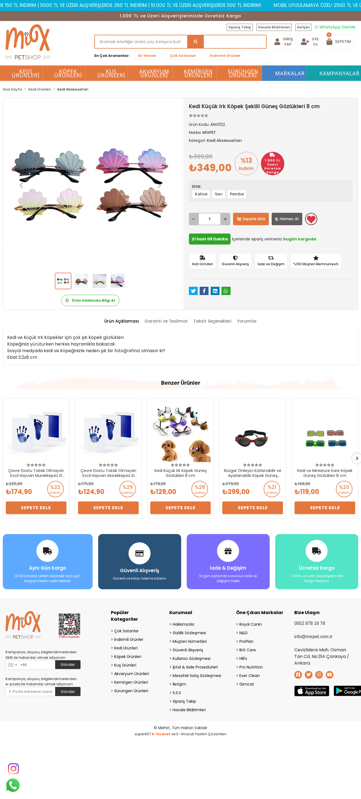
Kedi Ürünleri (126, 647)
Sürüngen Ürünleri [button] (243, 73)
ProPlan (246, 641)
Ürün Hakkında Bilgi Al (90, 300)
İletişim (303, 27)
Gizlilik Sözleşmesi (189, 632)
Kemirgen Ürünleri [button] (198, 73)
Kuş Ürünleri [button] (111, 73)
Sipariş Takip (239, 27)
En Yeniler (147, 55)
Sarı (219, 194)
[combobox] (12, 664)
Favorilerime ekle (311, 219)
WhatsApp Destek (335, 27)
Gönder (68, 664)
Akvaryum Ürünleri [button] (154, 73)
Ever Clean (249, 675)
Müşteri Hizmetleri (190, 641)
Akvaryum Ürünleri (131, 673)
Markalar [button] (290, 73)
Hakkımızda (183, 624)
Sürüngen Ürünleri (131, 690)
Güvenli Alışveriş (188, 649)
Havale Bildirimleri (274, 27)
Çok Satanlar (183, 55)
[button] (338, 42)
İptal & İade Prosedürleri (195, 666)
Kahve (201, 194)
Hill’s (243, 658)
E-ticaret (161, 733)
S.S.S (177, 692)
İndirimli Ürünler (225, 55)
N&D (243, 632)
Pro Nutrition (251, 666)
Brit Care (247, 649)
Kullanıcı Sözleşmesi (191, 658)
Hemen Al (287, 219)
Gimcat (246, 683)
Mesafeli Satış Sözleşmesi (197, 675)
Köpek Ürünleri (127, 656)
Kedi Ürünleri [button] (26, 73)
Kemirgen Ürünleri (131, 681)
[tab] (121, 321)
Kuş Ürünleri (125, 664)
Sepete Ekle (251, 219)
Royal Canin (250, 624)
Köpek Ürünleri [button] (68, 73)
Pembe (237, 194)
